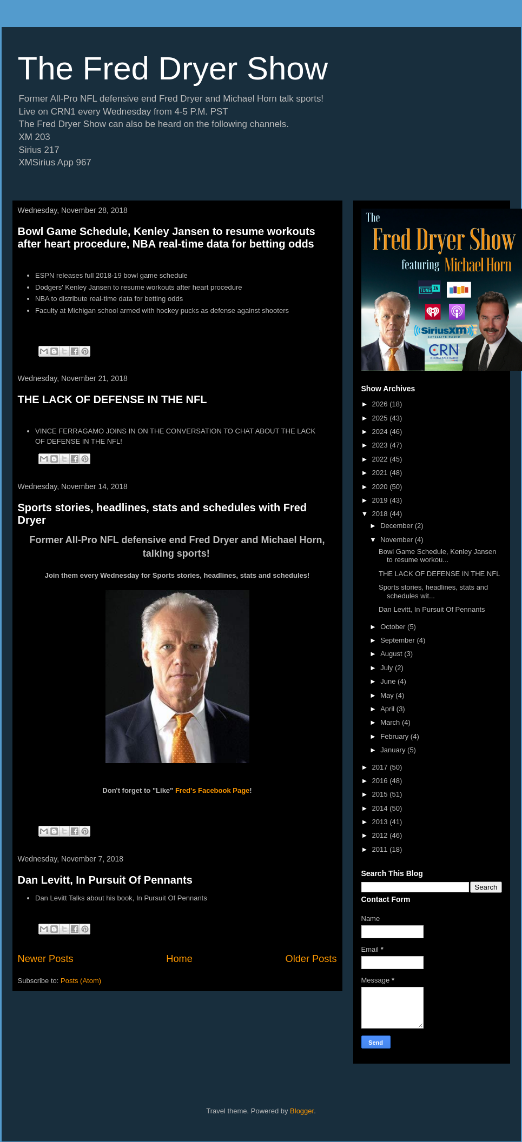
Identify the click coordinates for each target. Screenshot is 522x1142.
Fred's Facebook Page (212, 790)
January (393, 750)
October (393, 627)
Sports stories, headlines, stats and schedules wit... (433, 591)
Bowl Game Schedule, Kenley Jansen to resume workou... (438, 555)
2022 (381, 459)
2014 (381, 808)
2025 (381, 418)
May (387, 695)
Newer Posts (46, 958)
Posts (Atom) (81, 981)
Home (179, 958)
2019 (381, 500)
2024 (381, 432)
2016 (381, 781)
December (397, 526)
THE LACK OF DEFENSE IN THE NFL (112, 399)
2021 (381, 473)
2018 (381, 514)
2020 (381, 487)
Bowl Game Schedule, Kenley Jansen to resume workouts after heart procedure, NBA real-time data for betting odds (166, 237)
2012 (381, 835)
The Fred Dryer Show (173, 68)
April (388, 709)
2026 (381, 404)
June (389, 681)
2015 (381, 794)
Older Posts (310, 958)
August (392, 654)
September (398, 640)
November (397, 540)
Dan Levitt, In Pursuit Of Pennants (105, 880)
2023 (381, 445)
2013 (381, 822)
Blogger (302, 1111)
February (395, 736)
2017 (381, 767)
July (387, 668)
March (391, 722)
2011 (381, 849)
